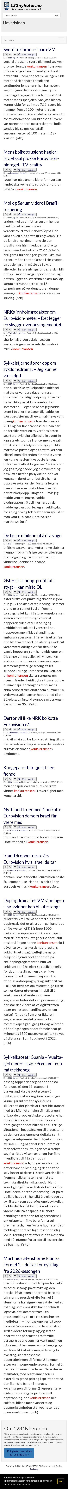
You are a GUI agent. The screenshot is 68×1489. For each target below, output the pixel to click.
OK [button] (60, 1481)
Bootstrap (34, 1469)
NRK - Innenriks (14, 782)
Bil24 (10, 544)
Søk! (57, 15)
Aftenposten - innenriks (17, 173)
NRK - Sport (13, 58)
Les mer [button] (26, 1484)
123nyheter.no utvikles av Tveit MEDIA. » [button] (19, 1453)
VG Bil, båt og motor (16, 333)
